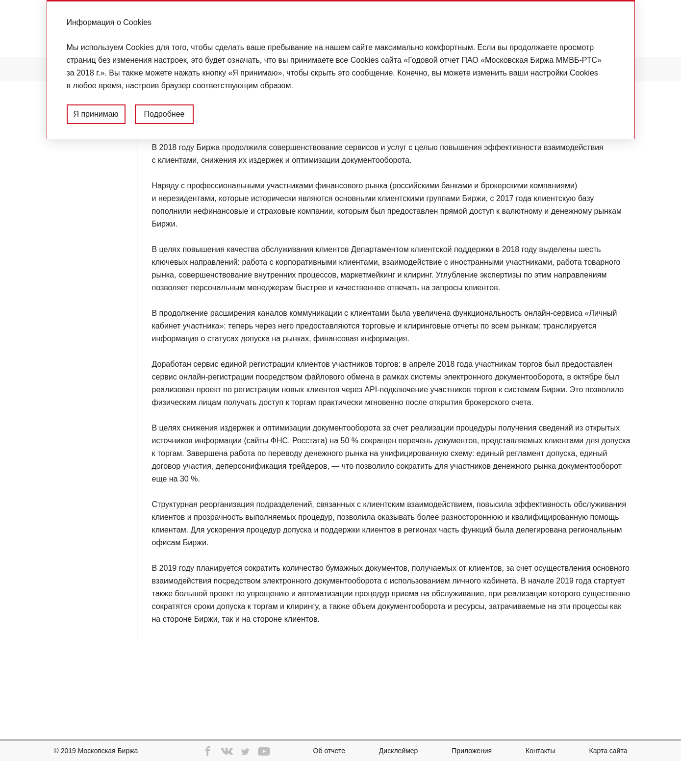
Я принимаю (95, 114)
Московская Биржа (108, 751)
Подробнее (164, 114)
